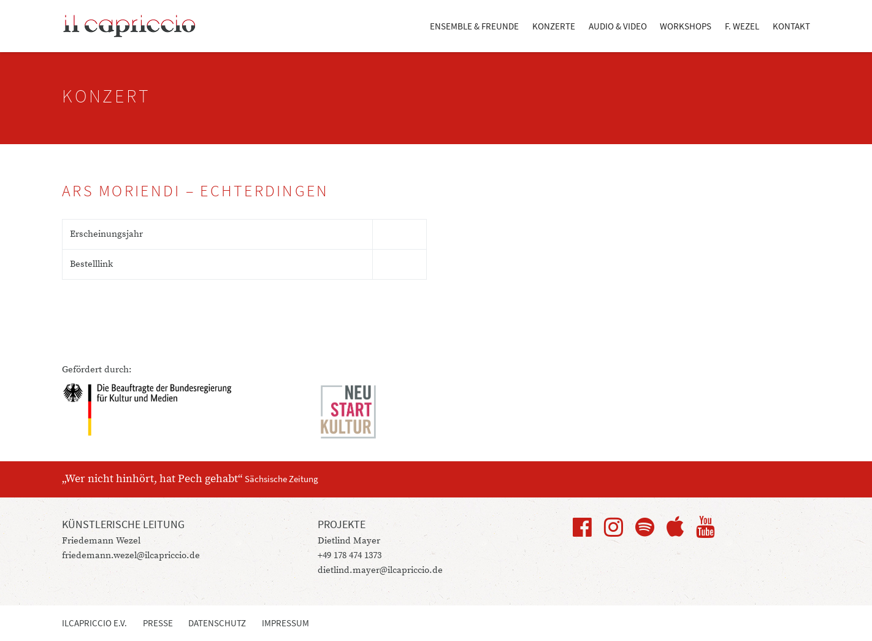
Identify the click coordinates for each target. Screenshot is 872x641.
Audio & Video (618, 26)
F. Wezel (742, 26)
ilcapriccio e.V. (94, 623)
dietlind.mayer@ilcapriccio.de (380, 570)
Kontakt (791, 26)
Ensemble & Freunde (474, 26)
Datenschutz (217, 623)
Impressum (285, 623)
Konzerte (553, 26)
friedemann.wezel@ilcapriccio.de (131, 555)
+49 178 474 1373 (349, 555)
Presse (158, 623)
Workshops (685, 26)
